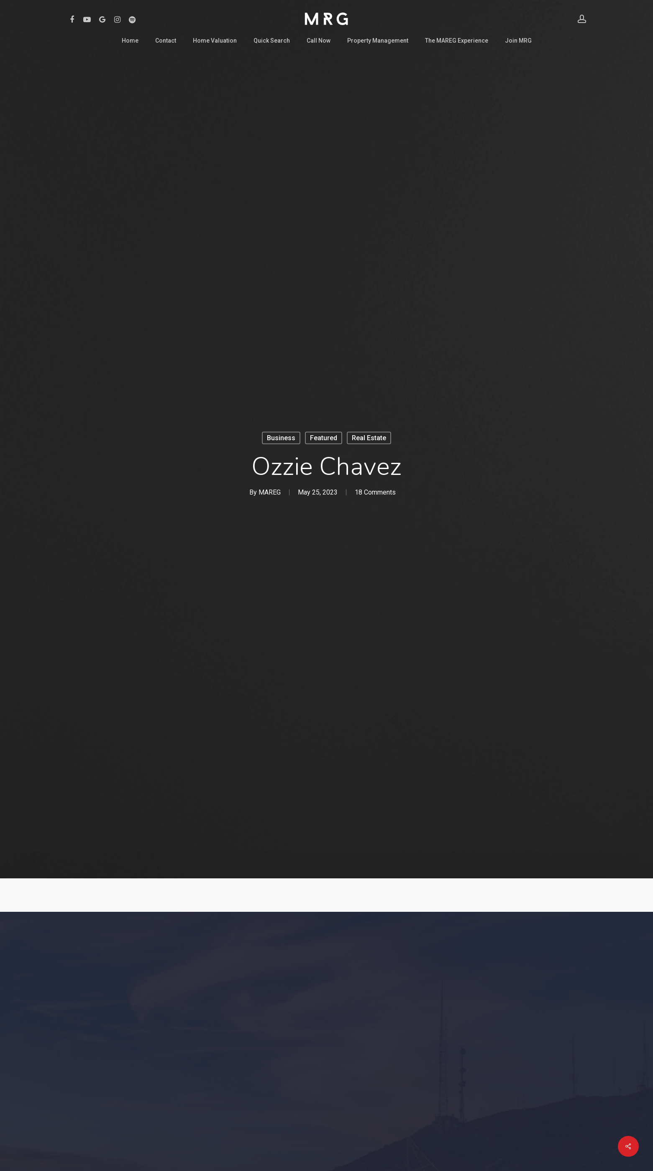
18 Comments (375, 492)
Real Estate (369, 438)
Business (281, 438)
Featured (323, 438)
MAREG (270, 492)
